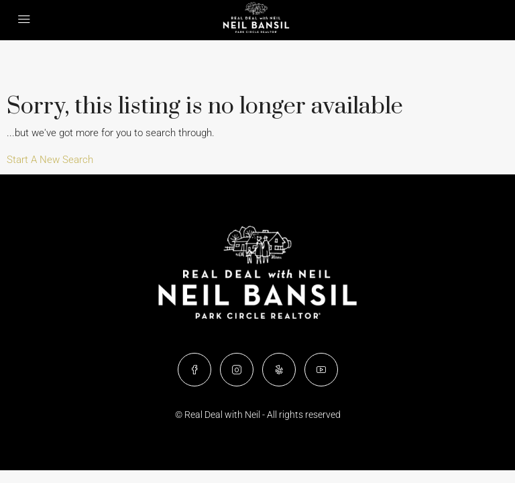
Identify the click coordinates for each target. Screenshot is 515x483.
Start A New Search (50, 160)
